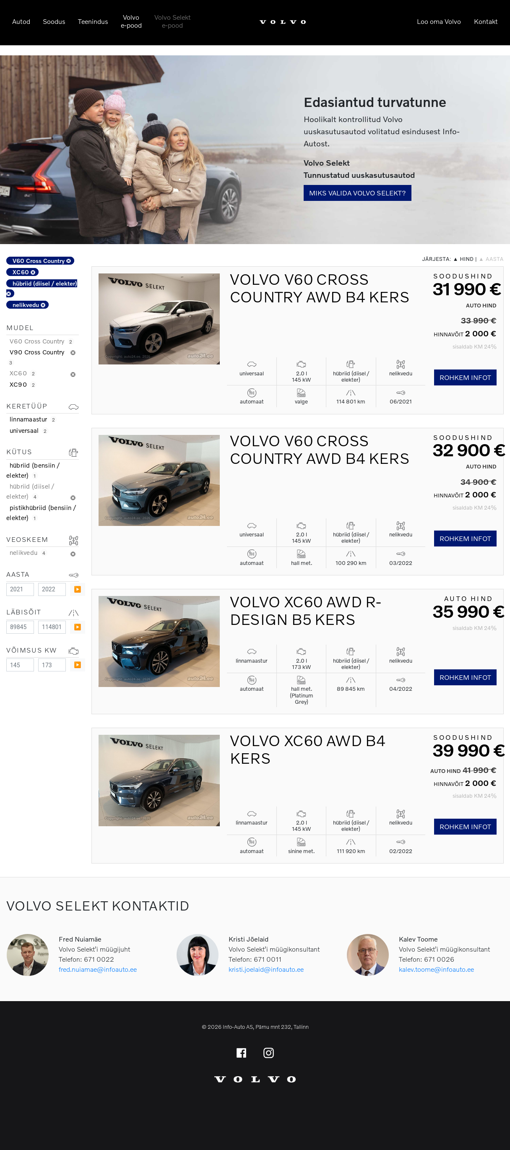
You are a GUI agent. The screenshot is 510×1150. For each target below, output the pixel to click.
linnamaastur (33, 419)
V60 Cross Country (42, 260)
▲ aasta (491, 259)
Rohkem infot (465, 377)
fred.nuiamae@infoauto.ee (98, 969)
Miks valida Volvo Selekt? (357, 193)
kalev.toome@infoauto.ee (436, 969)
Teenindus (93, 21)
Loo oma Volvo (439, 21)
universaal (29, 430)
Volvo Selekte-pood (172, 21)
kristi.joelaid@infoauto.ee (266, 969)
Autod (21, 21)
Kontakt (486, 21)
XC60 (24, 272)
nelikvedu (29, 304)
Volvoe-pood (131, 21)
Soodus (54, 21)
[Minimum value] (20, 589)
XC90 (23, 384)
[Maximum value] (52, 589)
